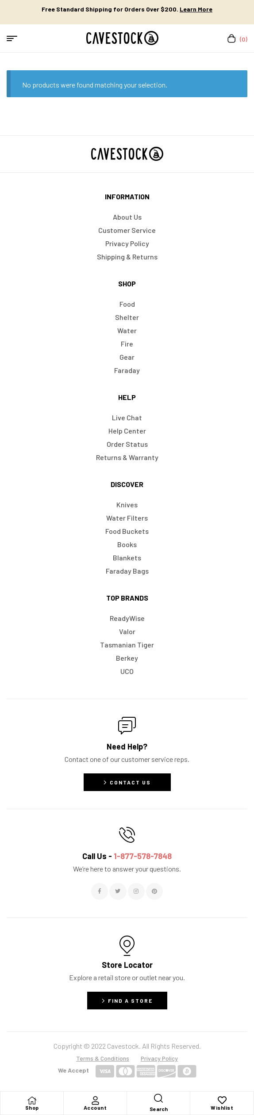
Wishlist (222, 1107)
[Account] (95, 1100)
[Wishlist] (222, 1100)
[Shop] (31, 1100)
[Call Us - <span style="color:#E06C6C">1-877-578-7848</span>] (127, 835)
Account (95, 1107)
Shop (32, 1107)
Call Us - (127, 856)
